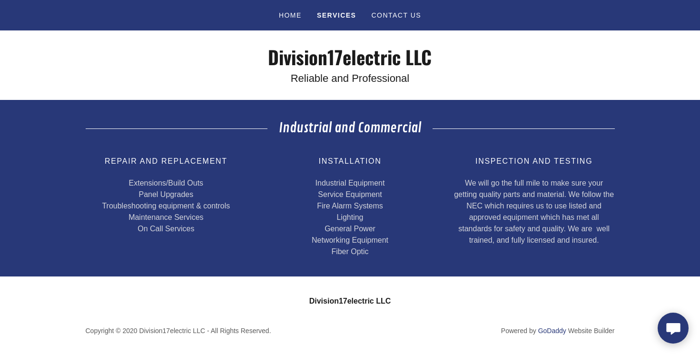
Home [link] (290, 15)
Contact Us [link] (396, 15)
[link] (350, 63)
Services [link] (336, 15)
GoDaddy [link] (552, 331)
